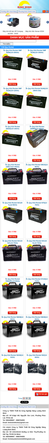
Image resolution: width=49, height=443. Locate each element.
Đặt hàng (12, 84)
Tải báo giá (41, 394)
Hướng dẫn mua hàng (8, 11)
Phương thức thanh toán (26, 11)
